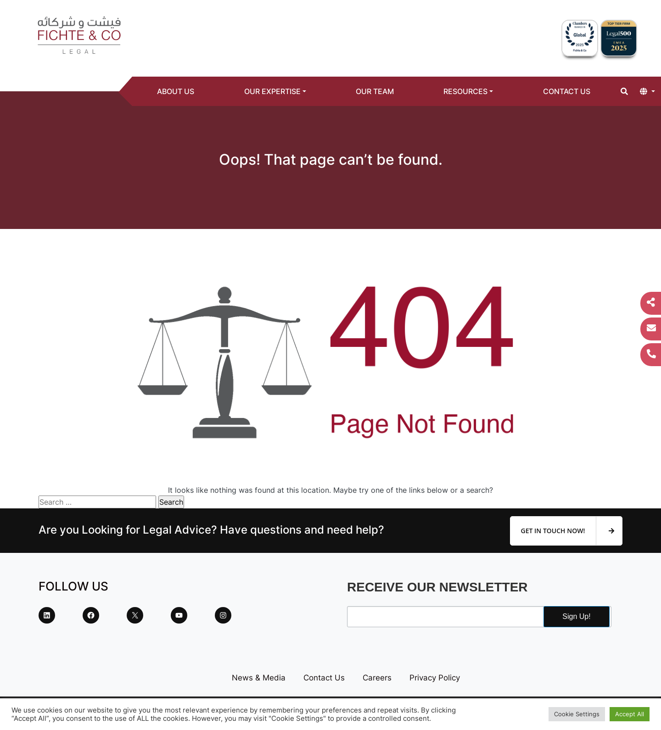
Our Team (375, 91)
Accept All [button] (629, 714)
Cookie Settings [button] (576, 714)
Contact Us (566, 91)
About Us (175, 91)
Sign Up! (576, 616)
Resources (465, 91)
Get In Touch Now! (567, 531)
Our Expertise (272, 91)
